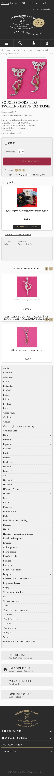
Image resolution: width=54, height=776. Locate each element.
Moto (5, 516)
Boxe (5, 408)
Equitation (8, 444)
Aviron (6, 381)
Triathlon (7, 623)
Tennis (6, 605)
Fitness (6, 457)
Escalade (7, 448)
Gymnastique (9, 480)
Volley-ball (8, 632)
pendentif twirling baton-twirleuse (27, 300)
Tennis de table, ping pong (16, 610)
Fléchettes (8, 462)
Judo (5, 498)
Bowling (7, 404)
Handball (7, 484)
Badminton (8, 386)
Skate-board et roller (13, 592)
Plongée (7, 560)
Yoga (5, 637)
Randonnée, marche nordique (17, 578)
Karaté (6, 502)
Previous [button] (46, 268)
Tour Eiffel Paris (10, 619)
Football (7, 466)
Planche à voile (10, 556)
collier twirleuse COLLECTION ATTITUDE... (27, 350)
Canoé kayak (9, 413)
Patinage (7, 543)
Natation (7, 529)
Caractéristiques (18, 234)
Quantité (9, 151)
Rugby (6, 587)
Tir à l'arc (7, 614)
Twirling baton (10, 628)
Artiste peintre (10, 547)
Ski (4, 596)
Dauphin (7, 439)
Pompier (7, 574)
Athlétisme (8, 377)
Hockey (6, 493)
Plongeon (7, 565)
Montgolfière (9, 511)
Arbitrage (7, 372)
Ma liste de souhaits (41, 9)
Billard (6, 399)
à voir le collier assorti (11, 133)
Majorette (8, 507)
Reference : (6, 112)
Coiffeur (7, 417)
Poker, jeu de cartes (12, 569)
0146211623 (17, 697)
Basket (6, 395)
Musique (7, 525)
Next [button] (51, 268)
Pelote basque (9, 552)
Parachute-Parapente (13, 538)
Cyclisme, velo (10, 430)
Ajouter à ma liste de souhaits (27, 175)
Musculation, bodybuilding (15, 520)
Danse (6, 435)
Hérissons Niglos (11, 489)
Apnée (6, 368)
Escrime (7, 453)
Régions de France (11, 583)
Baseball (7, 390)
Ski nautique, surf (11, 601)
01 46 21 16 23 (37, 3)
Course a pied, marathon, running (19, 426)
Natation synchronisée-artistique (18, 534)
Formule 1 (7, 471)
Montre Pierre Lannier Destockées (19, 641)
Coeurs (6, 421)
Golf (5, 475)
